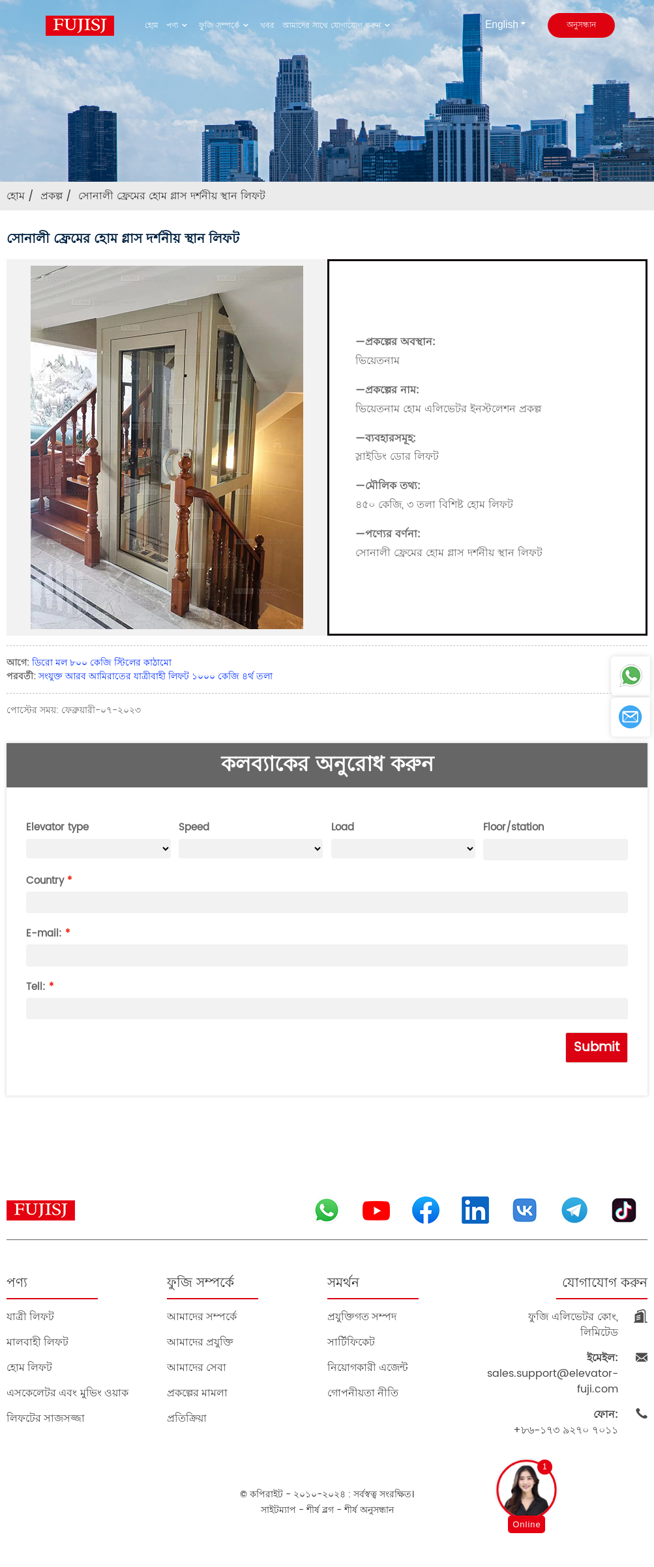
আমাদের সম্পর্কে (202, 1316)
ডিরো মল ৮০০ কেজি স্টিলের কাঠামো (101, 662)
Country (45, 880)
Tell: (36, 987)
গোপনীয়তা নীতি (362, 1392)
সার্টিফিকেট (351, 1342)
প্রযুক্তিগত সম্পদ (361, 1316)
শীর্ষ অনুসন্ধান (369, 1510)
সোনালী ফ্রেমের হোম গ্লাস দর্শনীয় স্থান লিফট (171, 196)
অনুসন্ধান (581, 25)
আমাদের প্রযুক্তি (200, 1342)
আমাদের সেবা (196, 1367)
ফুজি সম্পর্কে (225, 26)
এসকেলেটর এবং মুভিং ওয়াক (67, 1392)
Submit (596, 1047)
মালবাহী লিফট (37, 1342)
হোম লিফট (29, 1367)
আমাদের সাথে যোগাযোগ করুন (338, 26)
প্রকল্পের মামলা (197, 1392)
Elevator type (57, 827)
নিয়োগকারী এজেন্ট (367, 1367)
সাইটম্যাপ (278, 1510)
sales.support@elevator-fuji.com (552, 1373)
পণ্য (178, 26)
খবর (267, 26)
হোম (151, 26)
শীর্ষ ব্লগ (320, 1510)
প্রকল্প (51, 196)
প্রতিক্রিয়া (187, 1418)
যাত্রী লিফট (30, 1316)
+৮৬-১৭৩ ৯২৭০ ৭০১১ (565, 1422)
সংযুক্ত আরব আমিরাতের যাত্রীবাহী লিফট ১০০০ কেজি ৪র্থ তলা (155, 676)
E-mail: (44, 933)
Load (342, 827)
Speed (194, 827)
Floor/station (513, 827)
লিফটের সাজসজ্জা (46, 1418)
